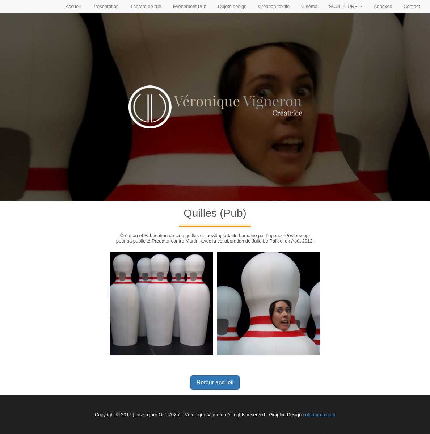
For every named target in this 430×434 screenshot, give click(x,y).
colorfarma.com (319, 414)
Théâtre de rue (145, 6)
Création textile (274, 6)
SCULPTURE (344, 6)
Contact (412, 6)
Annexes (383, 6)
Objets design (232, 6)
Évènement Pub (189, 6)
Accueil (73, 6)
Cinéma (309, 6)
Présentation (105, 6)
